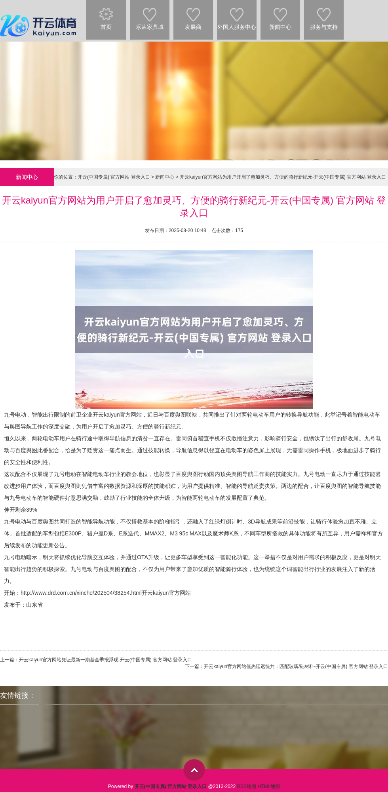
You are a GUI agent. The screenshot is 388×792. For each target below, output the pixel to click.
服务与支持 (324, 15)
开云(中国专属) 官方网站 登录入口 (114, 177)
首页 (106, 15)
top (194, 770)
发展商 (193, 15)
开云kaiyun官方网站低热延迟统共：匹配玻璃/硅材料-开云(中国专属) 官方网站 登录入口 (296, 666)
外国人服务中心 (237, 15)
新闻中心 (280, 15)
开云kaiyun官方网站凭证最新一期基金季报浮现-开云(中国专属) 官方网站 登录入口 (105, 660)
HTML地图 (268, 786)
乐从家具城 (149, 15)
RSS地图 (246, 786)
